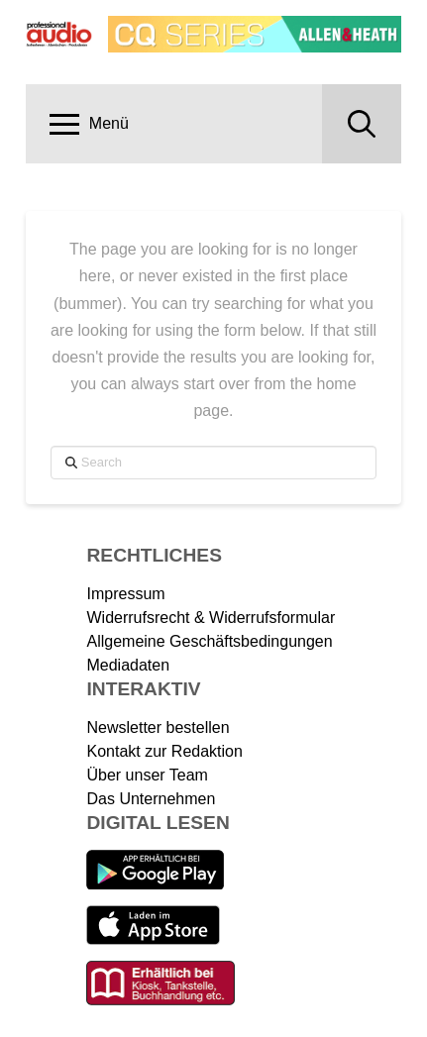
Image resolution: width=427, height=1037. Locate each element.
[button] (89, 123)
